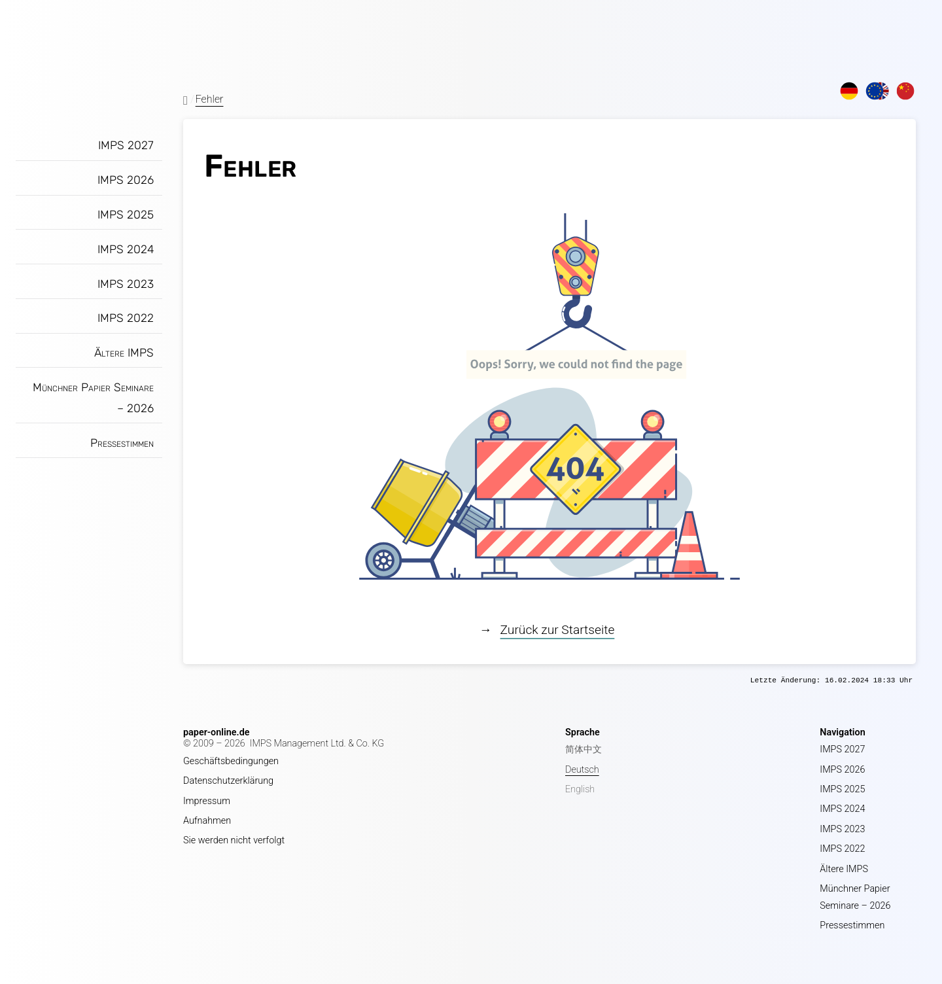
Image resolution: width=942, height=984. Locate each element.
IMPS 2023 (125, 283)
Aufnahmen (207, 820)
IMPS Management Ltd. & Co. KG (317, 743)
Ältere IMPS (124, 352)
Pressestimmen (122, 442)
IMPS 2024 (125, 249)
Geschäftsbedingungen (231, 761)
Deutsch (582, 769)
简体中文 (583, 749)
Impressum (206, 801)
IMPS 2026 (125, 179)
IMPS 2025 (125, 214)
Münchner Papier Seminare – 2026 (93, 398)
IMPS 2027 (126, 145)
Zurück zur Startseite (557, 629)
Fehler (210, 99)
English (580, 789)
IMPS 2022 (125, 318)
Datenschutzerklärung (228, 780)
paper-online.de (216, 732)
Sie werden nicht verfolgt (234, 840)
